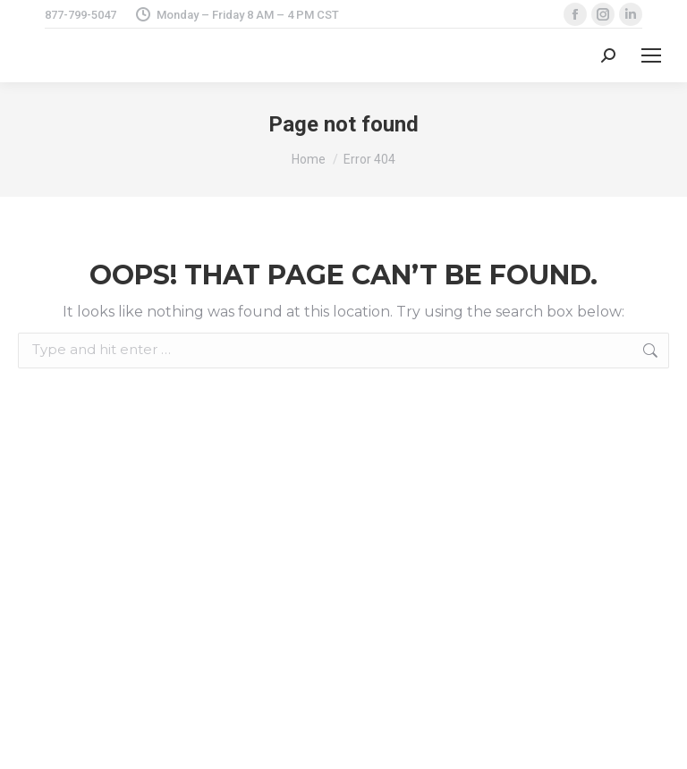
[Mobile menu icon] (651, 55)
